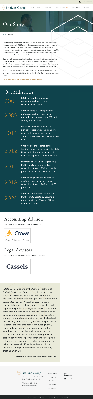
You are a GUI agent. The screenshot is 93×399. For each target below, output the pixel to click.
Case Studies (76, 8)
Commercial (48, 8)
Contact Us (88, 8)
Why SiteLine (60, 8)
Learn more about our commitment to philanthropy (22, 80)
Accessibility (64, 397)
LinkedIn (67, 379)
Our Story (88, 2)
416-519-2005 (34, 383)
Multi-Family (35, 8)
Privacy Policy (51, 397)
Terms (57, 397)
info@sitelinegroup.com (29, 385)
